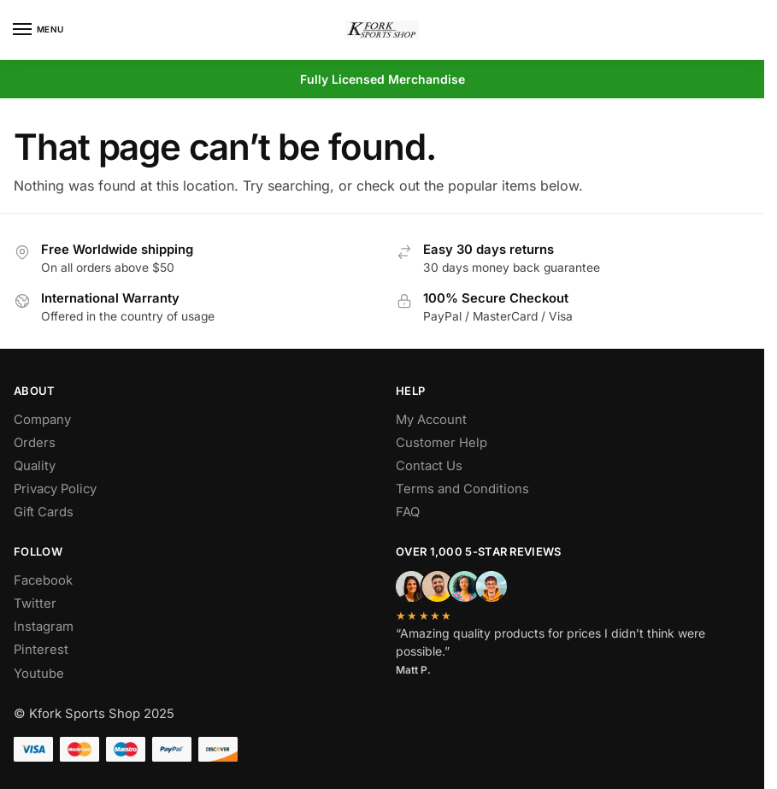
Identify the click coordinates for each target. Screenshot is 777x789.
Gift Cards (44, 512)
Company (42, 419)
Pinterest (41, 649)
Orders (35, 442)
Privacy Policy (55, 489)
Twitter (35, 603)
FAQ (408, 512)
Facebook (43, 580)
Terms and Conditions (462, 489)
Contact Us (429, 466)
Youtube (39, 673)
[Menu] (38, 30)
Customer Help (441, 442)
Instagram (44, 626)
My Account (431, 419)
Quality (35, 466)
